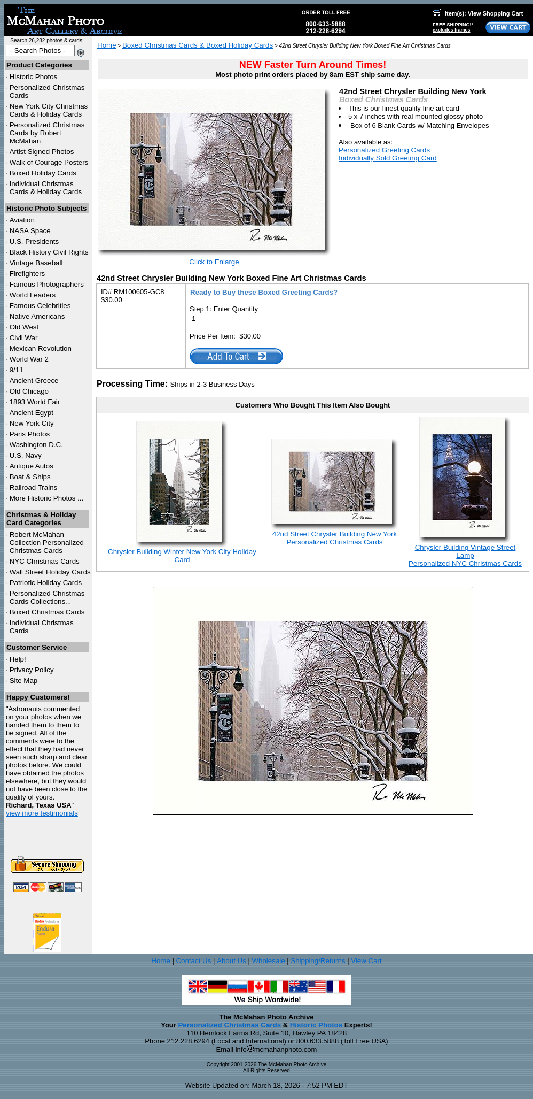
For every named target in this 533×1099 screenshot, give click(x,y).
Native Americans (37, 316)
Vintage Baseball (36, 263)
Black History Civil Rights (49, 252)
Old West (24, 327)
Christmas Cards (45, 561)
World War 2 (29, 359)
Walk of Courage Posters (49, 162)
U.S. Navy (26, 455)
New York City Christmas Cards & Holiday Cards (49, 110)
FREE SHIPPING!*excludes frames (453, 27)
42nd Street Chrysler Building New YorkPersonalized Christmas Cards (334, 538)
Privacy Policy (32, 670)
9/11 (16, 370)
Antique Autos (31, 466)
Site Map (24, 681)
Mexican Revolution (41, 348)
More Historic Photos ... (47, 498)
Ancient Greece (34, 380)
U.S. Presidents (34, 241)
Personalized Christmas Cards (229, 1025)
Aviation (22, 220)
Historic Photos (34, 77)
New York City (32, 423)
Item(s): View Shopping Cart (478, 13)
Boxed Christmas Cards (47, 612)
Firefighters (27, 274)
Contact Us (193, 961)
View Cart (366, 961)
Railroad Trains (34, 487)
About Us (231, 961)
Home (106, 45)
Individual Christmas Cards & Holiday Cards (46, 188)
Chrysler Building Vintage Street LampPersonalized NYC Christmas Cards (465, 555)
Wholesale (268, 961)
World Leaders (33, 295)
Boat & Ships (30, 477)
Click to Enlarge (214, 262)
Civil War (24, 338)
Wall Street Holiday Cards (50, 572)
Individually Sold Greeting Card (388, 158)
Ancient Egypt (31, 413)
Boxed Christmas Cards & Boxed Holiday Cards (197, 45)
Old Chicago (29, 391)
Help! (18, 659)
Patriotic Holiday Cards (46, 583)
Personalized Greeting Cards (384, 150)
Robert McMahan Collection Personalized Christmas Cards (47, 543)
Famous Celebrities (40, 306)
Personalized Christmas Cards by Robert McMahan (47, 133)
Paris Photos (30, 434)
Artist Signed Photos (42, 152)
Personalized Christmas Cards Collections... (47, 597)
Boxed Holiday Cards (43, 173)
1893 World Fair (35, 402)
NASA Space (30, 231)
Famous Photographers (47, 284)
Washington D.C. (36, 445)
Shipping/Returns (318, 961)
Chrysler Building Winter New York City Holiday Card (182, 556)
